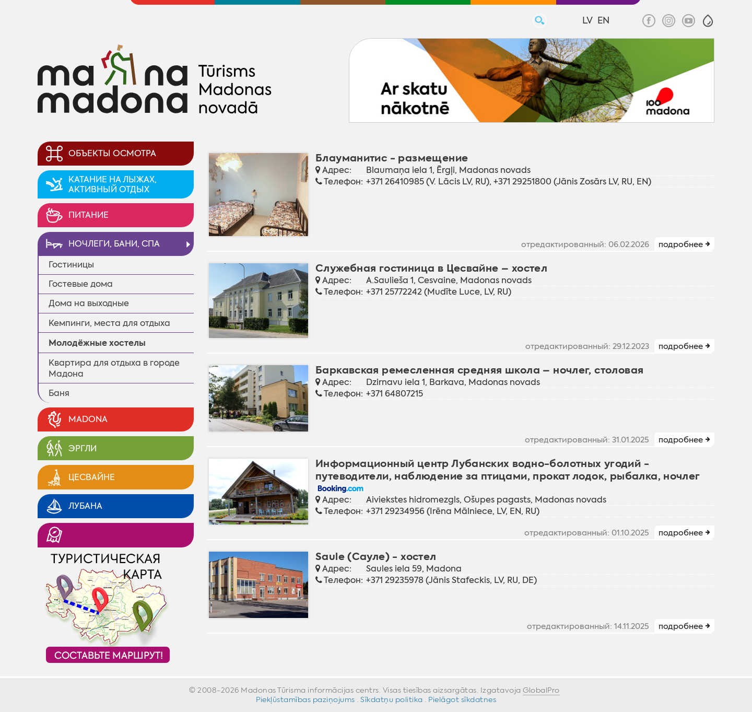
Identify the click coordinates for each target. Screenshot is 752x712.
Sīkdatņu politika (391, 699)
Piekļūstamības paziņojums (305, 699)
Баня (59, 393)
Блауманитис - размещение (391, 158)
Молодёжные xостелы (97, 343)
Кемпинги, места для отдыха (109, 323)
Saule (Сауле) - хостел (376, 557)
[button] (707, 20)
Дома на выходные (89, 303)
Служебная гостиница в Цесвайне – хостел (431, 268)
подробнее (681, 244)
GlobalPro (541, 690)
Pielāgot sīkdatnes (462, 699)
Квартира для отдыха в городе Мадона (114, 368)
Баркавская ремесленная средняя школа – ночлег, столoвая (479, 370)
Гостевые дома (81, 283)
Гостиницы (71, 264)
